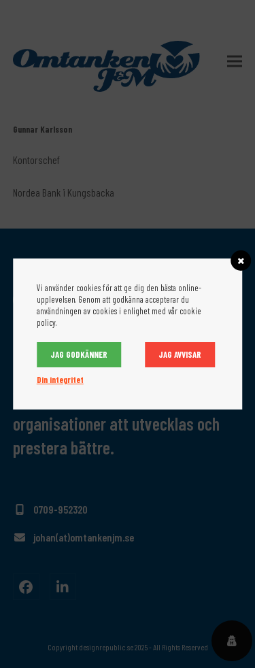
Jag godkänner (78, 354)
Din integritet (60, 379)
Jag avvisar (179, 354)
